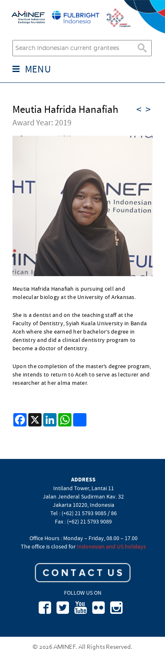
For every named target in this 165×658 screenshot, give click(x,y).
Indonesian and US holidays (111, 546)
